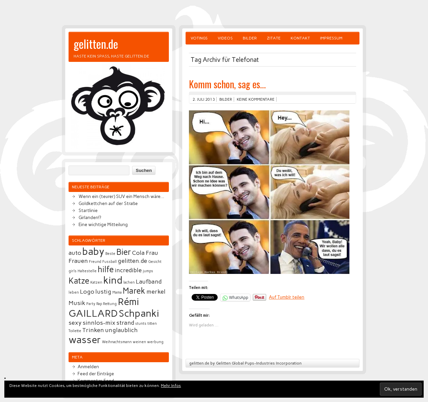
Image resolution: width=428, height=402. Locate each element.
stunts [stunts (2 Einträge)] (140, 323)
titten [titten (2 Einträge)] (152, 323)
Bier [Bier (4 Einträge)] (123, 252)
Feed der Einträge (96, 373)
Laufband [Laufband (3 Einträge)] (149, 281)
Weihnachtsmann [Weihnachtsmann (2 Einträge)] (117, 342)
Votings (199, 38)
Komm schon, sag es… (227, 84)
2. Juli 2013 (204, 99)
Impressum (331, 38)
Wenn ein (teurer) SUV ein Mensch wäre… (121, 196)
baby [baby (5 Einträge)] (93, 251)
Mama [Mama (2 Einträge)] (117, 292)
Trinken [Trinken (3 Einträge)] (93, 330)
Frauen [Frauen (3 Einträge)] (78, 261)
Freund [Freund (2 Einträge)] (95, 262)
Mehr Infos (171, 385)
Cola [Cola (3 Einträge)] (138, 253)
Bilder (250, 38)
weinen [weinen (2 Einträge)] (139, 342)
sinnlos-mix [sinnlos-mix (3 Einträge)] (99, 322)
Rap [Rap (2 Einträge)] (99, 304)
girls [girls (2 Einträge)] (73, 271)
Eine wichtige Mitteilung (103, 224)
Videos (225, 38)
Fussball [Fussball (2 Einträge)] (109, 262)
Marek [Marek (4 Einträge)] (134, 291)
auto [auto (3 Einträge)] (75, 253)
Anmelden (88, 366)
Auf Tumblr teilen (286, 297)
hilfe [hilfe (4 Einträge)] (106, 269)
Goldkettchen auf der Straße (108, 203)
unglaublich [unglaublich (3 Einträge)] (121, 330)
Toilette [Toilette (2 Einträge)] (75, 331)
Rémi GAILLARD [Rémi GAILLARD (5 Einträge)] (104, 307)
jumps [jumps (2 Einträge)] (148, 271)
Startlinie (88, 210)
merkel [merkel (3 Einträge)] (156, 291)
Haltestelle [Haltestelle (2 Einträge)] (87, 271)
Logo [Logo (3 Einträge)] (87, 291)
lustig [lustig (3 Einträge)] (103, 291)
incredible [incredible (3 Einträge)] (128, 270)
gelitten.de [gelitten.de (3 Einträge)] (132, 261)
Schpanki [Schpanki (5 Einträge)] (139, 313)
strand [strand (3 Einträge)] (125, 322)
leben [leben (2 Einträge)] (74, 292)
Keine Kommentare (256, 99)
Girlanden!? (90, 217)
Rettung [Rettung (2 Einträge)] (110, 304)
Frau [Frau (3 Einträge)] (152, 253)
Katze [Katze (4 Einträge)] (79, 281)
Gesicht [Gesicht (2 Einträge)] (155, 262)
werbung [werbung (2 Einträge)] (155, 342)
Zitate (274, 38)
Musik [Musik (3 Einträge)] (77, 303)
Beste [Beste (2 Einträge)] (110, 254)
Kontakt (300, 38)
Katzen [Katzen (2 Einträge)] (96, 282)
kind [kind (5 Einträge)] (112, 280)
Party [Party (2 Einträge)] (90, 304)
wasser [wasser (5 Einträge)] (85, 339)
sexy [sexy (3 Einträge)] (75, 322)
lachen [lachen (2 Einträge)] (129, 282)
